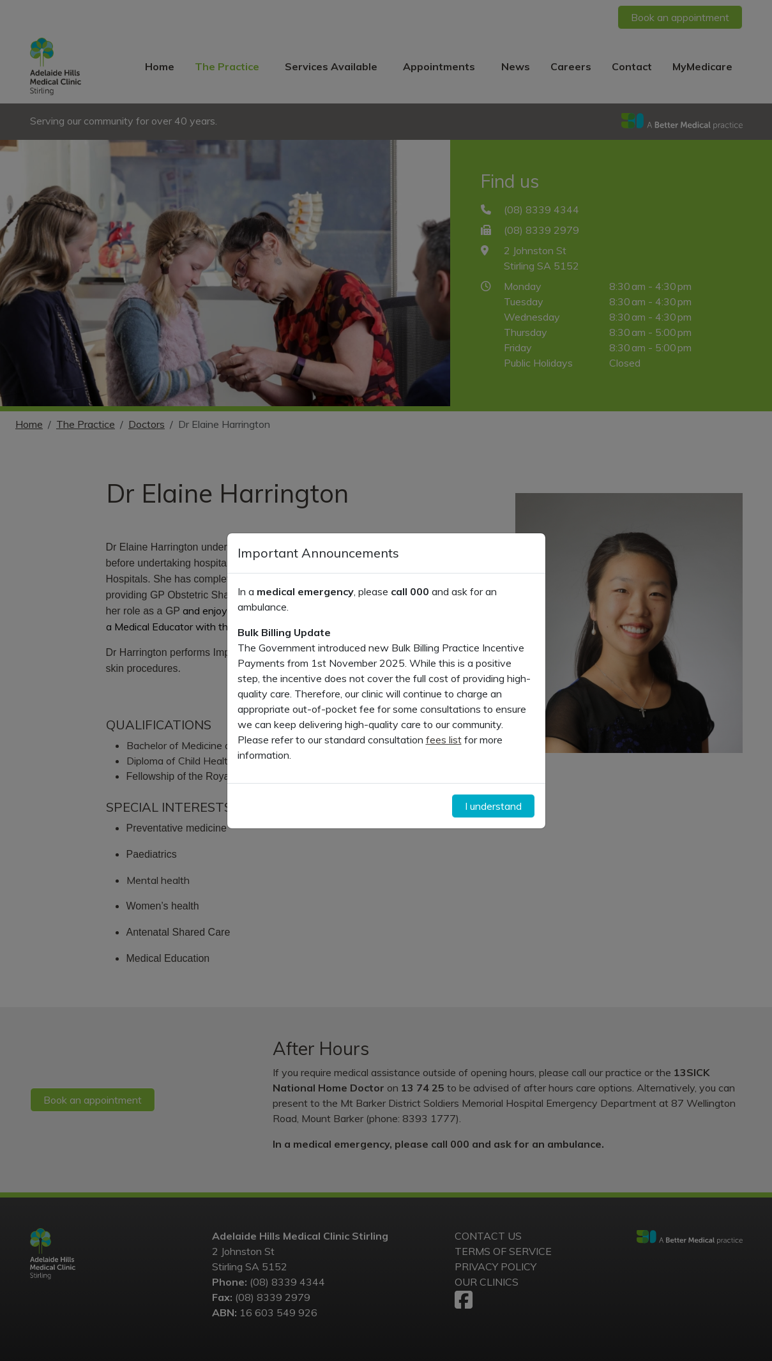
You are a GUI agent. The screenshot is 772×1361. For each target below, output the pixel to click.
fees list (444, 739)
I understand (493, 806)
